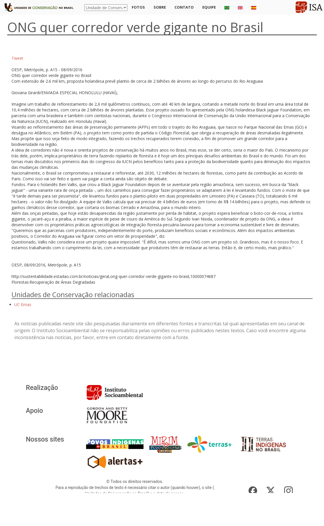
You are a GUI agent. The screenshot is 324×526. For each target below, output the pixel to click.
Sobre (160, 7)
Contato (184, 7)
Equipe (209, 7)
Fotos (138, 7)
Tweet (17, 58)
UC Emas (22, 304)
